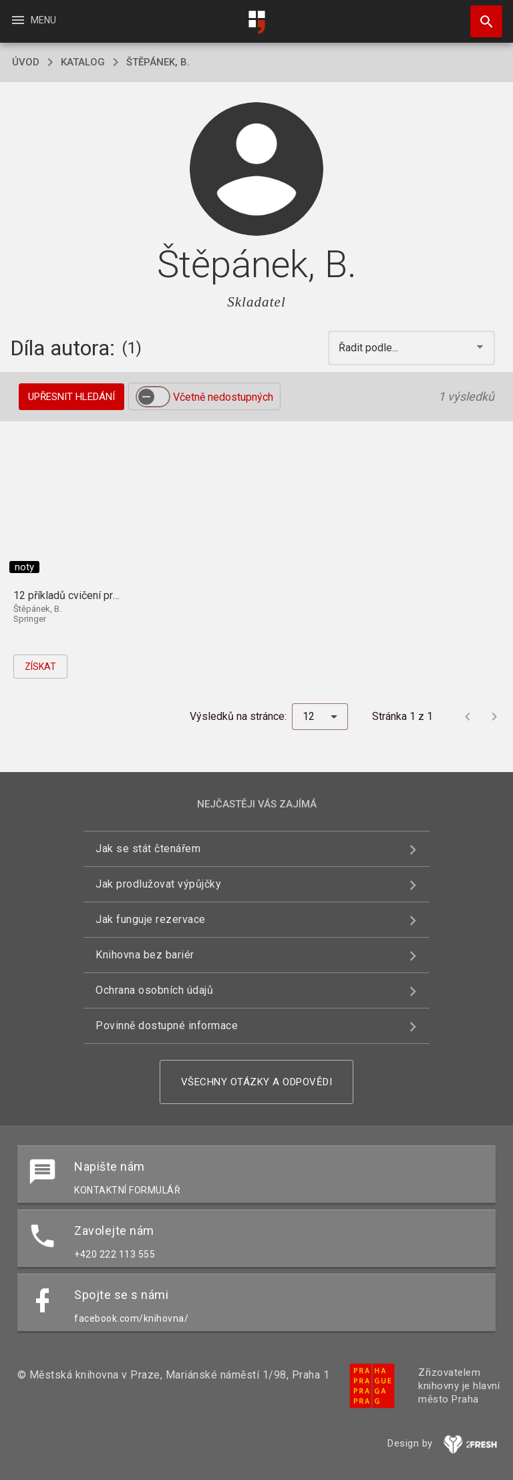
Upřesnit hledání (71, 397)
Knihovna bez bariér (145, 954)
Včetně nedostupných (223, 397)
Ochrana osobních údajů (154, 990)
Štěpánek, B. (158, 62)
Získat (40, 666)
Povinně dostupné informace (167, 1025)
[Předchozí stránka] (467, 716)
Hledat (480, 15)
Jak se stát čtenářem (148, 848)
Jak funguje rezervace (151, 919)
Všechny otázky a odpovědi (257, 1082)
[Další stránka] (494, 716)
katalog (83, 62)
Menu (33, 20)
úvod (25, 62)
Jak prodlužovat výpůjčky (158, 884)
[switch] (153, 396)
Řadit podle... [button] (370, 347)
